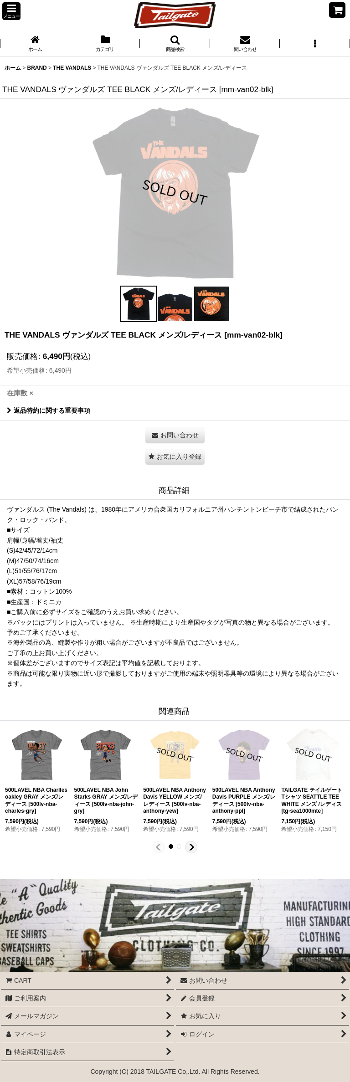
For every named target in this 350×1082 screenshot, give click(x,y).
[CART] (337, 10)
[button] (11, 11)
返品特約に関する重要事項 (48, 410)
